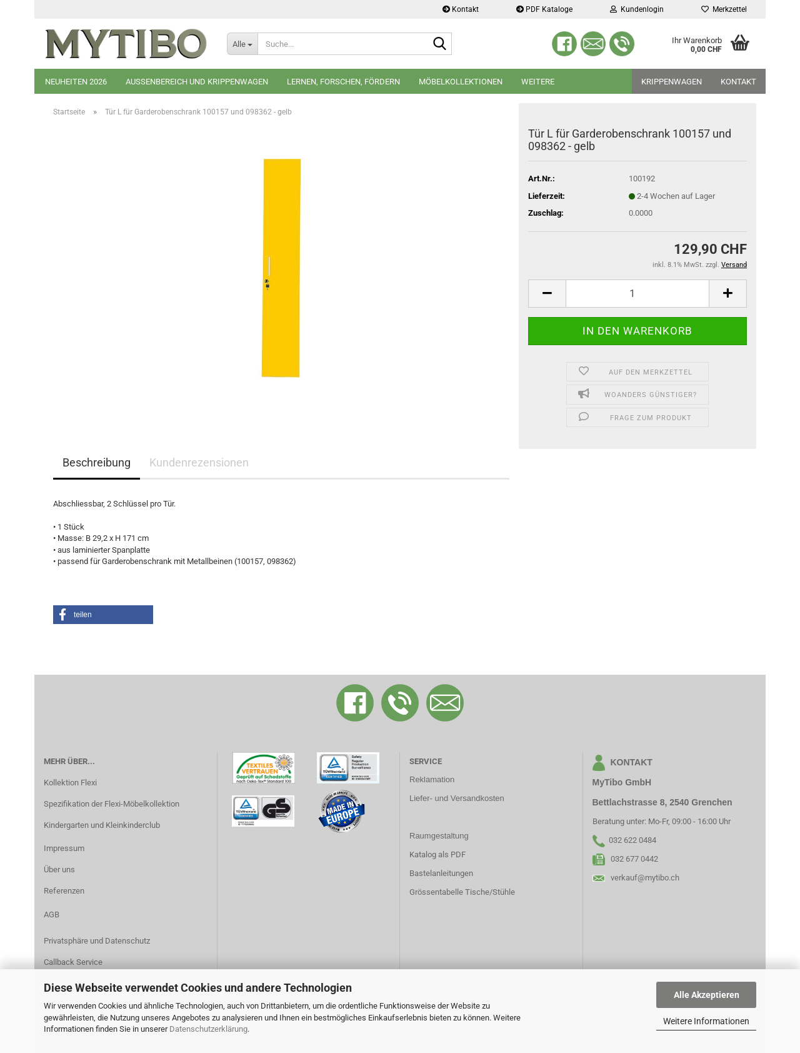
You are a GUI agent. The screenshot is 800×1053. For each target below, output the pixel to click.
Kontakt (460, 9)
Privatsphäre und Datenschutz (97, 940)
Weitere (537, 81)
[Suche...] (242, 44)
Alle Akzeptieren (706, 995)
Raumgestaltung (439, 835)
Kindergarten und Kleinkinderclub (102, 825)
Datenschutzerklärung (208, 1029)
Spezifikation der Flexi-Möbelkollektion (111, 804)
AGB (51, 914)
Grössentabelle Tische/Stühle (462, 892)
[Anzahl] (637, 294)
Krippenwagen (671, 81)
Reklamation (431, 779)
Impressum (64, 848)
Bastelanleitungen (441, 873)
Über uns (59, 869)
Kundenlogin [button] (637, 9)
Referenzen (64, 890)
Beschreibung (96, 462)
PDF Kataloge (544, 9)
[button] (547, 294)
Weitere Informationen (706, 1021)
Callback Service (73, 962)
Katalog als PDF (437, 854)
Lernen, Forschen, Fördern (343, 81)
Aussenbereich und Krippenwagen (197, 81)
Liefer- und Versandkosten (456, 798)
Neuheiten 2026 (76, 81)
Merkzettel (724, 9)
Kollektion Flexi (70, 782)
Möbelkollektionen (460, 81)
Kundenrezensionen (199, 462)
